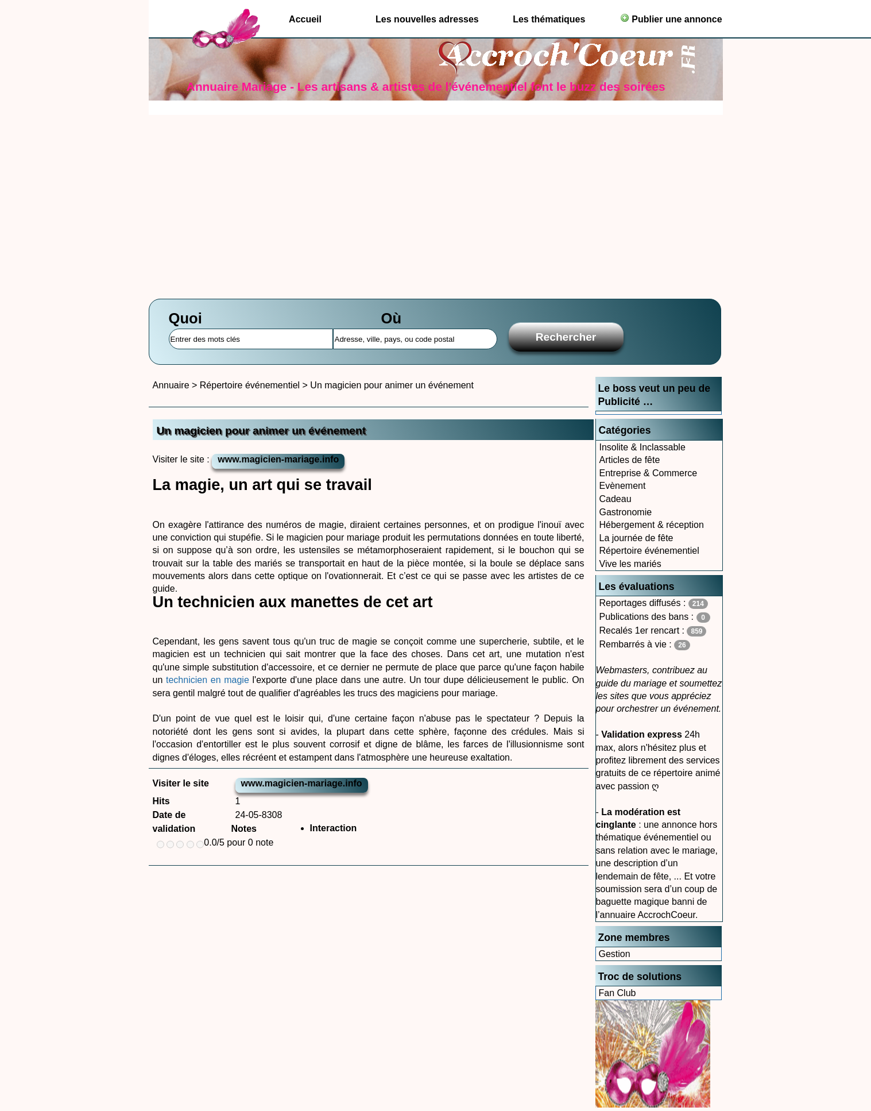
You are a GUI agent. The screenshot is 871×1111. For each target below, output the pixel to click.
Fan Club (617, 993)
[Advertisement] (436, 201)
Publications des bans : (654, 617)
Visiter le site (181, 783)
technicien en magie (209, 680)
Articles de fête (629, 460)
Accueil (305, 19)
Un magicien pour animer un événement (392, 385)
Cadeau (615, 499)
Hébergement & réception (651, 525)
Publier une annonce (671, 18)
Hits (161, 801)
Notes (244, 829)
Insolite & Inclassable (642, 447)
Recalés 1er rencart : (653, 631)
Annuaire (171, 385)
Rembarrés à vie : (644, 644)
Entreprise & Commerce (648, 473)
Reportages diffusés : (653, 603)
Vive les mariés (630, 564)
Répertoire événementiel (649, 551)
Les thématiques (549, 19)
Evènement (622, 486)
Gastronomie (625, 512)
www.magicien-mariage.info (278, 459)
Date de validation (174, 822)
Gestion (614, 954)
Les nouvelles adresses (427, 19)
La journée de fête (636, 538)
